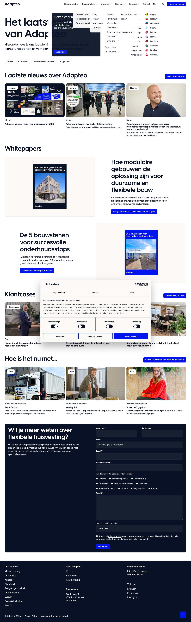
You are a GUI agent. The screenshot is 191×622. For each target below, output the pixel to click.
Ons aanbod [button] (70, 4)
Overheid (10, 584)
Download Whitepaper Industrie (37, 271)
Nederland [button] (154, 4)
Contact (146, 4)
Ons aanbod (11, 567)
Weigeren (60, 336)
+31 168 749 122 (135, 574)
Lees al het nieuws (175, 77)
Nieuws (9, 62)
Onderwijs (10, 576)
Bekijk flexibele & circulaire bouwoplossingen (134, 212)
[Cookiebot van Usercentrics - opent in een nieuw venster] (137, 284)
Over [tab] (132, 292)
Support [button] (133, 4)
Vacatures (71, 576)
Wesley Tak (72, 407)
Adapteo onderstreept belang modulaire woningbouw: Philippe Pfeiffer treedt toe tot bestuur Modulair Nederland (153, 127)
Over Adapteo (73, 567)
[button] (163, 4)
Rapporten (65, 62)
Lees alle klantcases (175, 296)
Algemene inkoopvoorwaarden (55, 616)
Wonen (8, 597)
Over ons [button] (119, 4)
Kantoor (9, 580)
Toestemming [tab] (59, 292)
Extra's (8, 605)
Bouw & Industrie (14, 601)
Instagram (132, 597)
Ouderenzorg (12, 593)
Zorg (7, 339)
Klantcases (23, 62)
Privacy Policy (31, 616)
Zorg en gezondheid (15, 588)
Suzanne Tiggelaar (136, 407)
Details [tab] (95, 292)
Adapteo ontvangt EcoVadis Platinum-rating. (89, 124)
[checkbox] (139, 484)
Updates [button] (105, 4)
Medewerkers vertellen (44, 62)
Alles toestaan (130, 336)
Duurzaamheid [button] (88, 4)
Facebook (132, 593)
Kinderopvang (12, 571)
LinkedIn (131, 589)
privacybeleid (114, 536)
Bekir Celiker (11, 407)
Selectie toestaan (95, 336)
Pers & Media (73, 580)
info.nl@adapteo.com (138, 571)
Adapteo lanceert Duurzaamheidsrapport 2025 (29, 124)
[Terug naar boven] (183, 615)
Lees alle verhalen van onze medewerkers (164, 360)
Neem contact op (177, 4)
